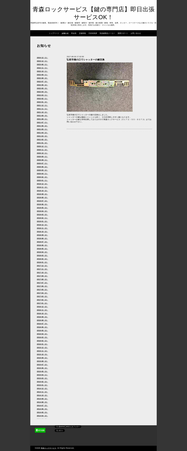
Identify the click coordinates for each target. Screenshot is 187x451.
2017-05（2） (42, 290)
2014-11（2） (42, 392)
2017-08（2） (42, 279)
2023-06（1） (42, 64)
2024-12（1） (42, 58)
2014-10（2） (42, 395)
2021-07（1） (42, 122)
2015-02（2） (42, 382)
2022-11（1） (42, 68)
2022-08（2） (42, 78)
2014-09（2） (42, 399)
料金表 (73, 33)
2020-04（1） (42, 174)
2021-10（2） (42, 112)
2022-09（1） (42, 75)
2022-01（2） (42, 102)
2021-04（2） (42, 133)
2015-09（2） (42, 358)
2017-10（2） (42, 273)
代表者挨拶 (92, 33)
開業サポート (123, 33)
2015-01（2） (42, 385)
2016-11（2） (42, 310)
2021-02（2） (42, 139)
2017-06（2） (42, 286)
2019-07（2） (42, 201)
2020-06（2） (42, 167)
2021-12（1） (42, 105)
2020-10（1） (42, 153)
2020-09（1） (42, 157)
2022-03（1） (42, 95)
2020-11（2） (42, 150)
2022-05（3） (42, 88)
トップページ (54, 33)
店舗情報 (82, 33)
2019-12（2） (42, 184)
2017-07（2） (42, 283)
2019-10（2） (42, 191)
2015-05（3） (42, 371)
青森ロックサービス (48, 448)
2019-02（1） (42, 218)
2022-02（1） (42, 99)
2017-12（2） (42, 266)
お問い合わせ (136, 33)
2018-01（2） (42, 262)
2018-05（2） (42, 249)
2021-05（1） (42, 129)
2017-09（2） (42, 276)
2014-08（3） (42, 402)
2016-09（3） (42, 317)
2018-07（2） (42, 242)
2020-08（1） (42, 160)
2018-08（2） (42, 238)
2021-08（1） (42, 119)
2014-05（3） (42, 412)
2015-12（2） (42, 348)
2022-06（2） (42, 85)
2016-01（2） (42, 344)
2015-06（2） (42, 368)
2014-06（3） (42, 409)
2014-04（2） (42, 416)
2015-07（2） (42, 365)
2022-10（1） (42, 71)
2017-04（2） (42, 293)
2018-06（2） (42, 245)
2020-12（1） (42, 146)
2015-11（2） (42, 351)
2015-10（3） (42, 354)
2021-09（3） (42, 116)
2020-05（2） (42, 170)
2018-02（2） (42, 259)
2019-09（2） (42, 194)
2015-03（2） (42, 378)
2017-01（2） (42, 303)
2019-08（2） (42, 197)
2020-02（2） (42, 177)
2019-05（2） (42, 208)
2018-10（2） (42, 232)
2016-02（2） (42, 341)
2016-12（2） (42, 307)
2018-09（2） (42, 235)
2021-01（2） (42, 143)
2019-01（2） (42, 221)
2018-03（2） (42, 255)
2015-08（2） (42, 361)
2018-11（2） (42, 228)
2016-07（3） (42, 324)
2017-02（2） (42, 300)
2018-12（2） (42, 225)
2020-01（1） (42, 180)
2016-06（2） (42, 327)
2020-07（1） (42, 163)
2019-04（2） (42, 211)
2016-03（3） (42, 337)
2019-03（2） (42, 215)
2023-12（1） (42, 61)
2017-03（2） (42, 296)
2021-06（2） (42, 126)
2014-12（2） (42, 388)
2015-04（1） (42, 375)
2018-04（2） (42, 252)
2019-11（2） (42, 187)
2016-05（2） (42, 330)
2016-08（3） (42, 320)
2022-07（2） (42, 82)
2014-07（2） (42, 406)
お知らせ (65, 33)
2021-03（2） (42, 136)
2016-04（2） (42, 334)
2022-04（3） (42, 92)
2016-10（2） (42, 313)
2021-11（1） (42, 109)
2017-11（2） (42, 269)
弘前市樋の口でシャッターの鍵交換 (86, 59)
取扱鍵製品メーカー (107, 33)
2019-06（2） (42, 204)
